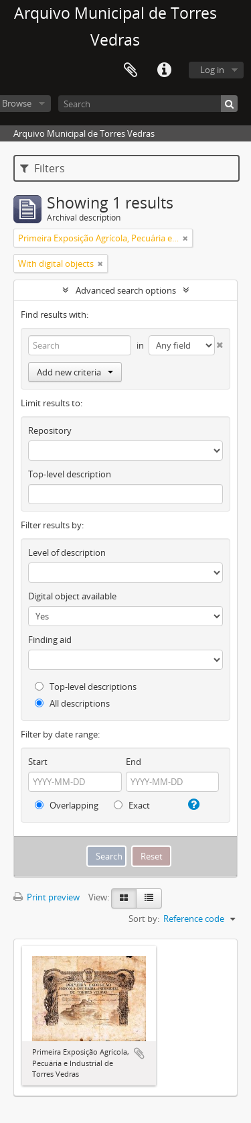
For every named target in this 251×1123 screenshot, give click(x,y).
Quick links (164, 70)
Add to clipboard (139, 1053)
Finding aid (50, 640)
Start (38, 762)
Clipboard (130, 70)
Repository (50, 430)
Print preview (46, 897)
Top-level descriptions (86, 687)
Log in (212, 70)
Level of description (67, 552)
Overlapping (66, 805)
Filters (42, 168)
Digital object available (72, 596)
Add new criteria (75, 372)
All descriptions (72, 703)
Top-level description (69, 474)
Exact (132, 805)
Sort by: (144, 918)
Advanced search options (126, 290)
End (133, 762)
